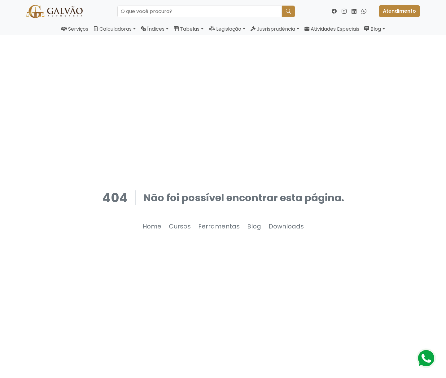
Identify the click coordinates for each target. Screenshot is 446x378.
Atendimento (399, 11)
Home (151, 226)
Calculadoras (114, 29)
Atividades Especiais (331, 29)
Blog (374, 29)
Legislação (227, 29)
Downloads (286, 226)
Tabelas (189, 29)
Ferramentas (219, 226)
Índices (155, 29)
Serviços (74, 29)
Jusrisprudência (275, 29)
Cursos (180, 226)
